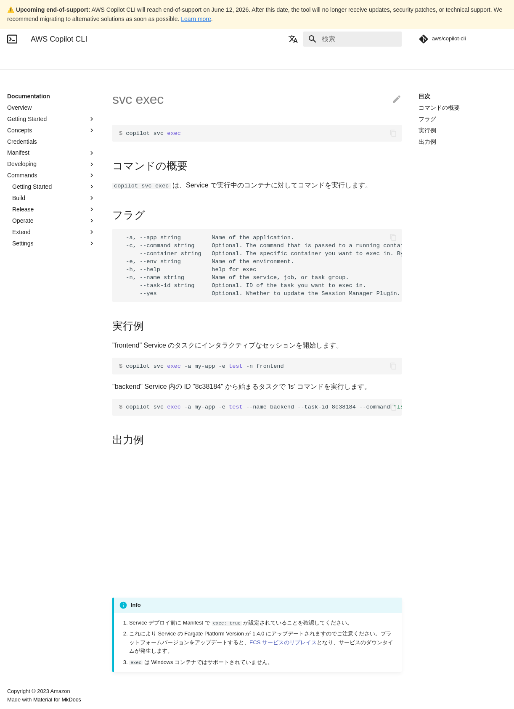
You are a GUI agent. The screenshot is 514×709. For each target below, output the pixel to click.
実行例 (427, 130)
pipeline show (35, 594)
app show (29, 300)
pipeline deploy (36, 549)
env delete (31, 356)
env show (29, 424)
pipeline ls (30, 571)
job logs (27, 481)
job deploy (30, 458)
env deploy (31, 367)
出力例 (427, 141)
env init (26, 379)
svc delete (30, 651)
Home (15, 59)
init (21, 435)
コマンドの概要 (439, 107)
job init (25, 470)
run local (28, 617)
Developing (51, 164)
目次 (424, 96)
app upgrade (33, 311)
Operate (53, 220)
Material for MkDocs (57, 699)
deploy (25, 333)
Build (53, 198)
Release (53, 209)
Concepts (51, 130)
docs (23, 345)
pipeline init (32, 560)
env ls (25, 390)
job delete (30, 447)
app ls (25, 288)
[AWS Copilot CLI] (12, 39)
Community (126, 59)
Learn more (196, 19)
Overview (19, 107)
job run (26, 526)
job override (32, 504)
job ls (24, 492)
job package (33, 514)
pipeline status (36, 605)
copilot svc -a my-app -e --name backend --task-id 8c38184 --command (260, 407)
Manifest (51, 153)
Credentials (22, 141)
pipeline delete (36, 537)
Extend (53, 232)
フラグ (427, 119)
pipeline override (39, 583)
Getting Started (51, 119)
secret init (29, 628)
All (53, 254)
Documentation (54, 59)
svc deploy (31, 662)
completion (31, 322)
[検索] (352, 39)
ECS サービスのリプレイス (283, 642)
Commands (51, 175)
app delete (31, 266)
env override (33, 401)
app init (26, 277)
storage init (31, 639)
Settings (53, 243)
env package (33, 413)
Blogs (92, 59)
